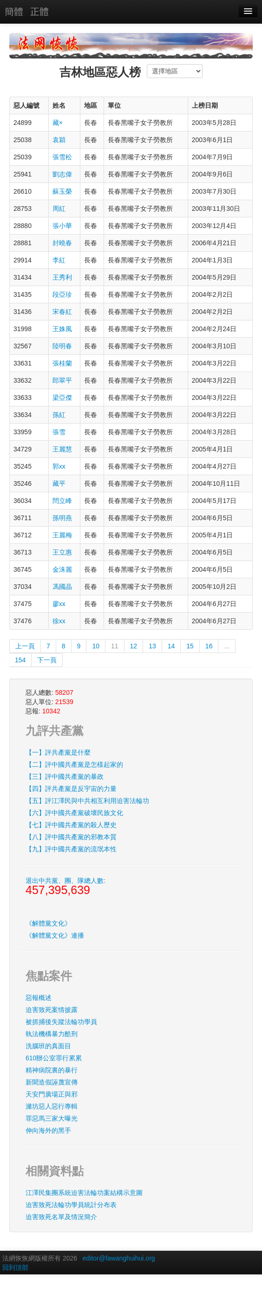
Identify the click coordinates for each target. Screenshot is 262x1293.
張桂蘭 (62, 363)
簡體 (14, 12)
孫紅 (59, 414)
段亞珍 (62, 294)
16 (209, 646)
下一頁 (47, 660)
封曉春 (62, 243)
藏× (57, 122)
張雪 (59, 432)
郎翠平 (62, 380)
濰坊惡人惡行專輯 (52, 1106)
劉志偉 (62, 174)
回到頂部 (15, 1267)
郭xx (59, 466)
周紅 (59, 208)
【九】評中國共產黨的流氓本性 (71, 849)
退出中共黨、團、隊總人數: (65, 886)
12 (134, 646)
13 (152, 646)
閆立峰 (62, 500)
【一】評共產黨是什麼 (58, 752)
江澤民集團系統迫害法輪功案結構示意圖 (84, 1192)
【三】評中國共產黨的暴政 (65, 776)
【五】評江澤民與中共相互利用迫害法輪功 (87, 800)
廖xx (59, 603)
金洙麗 (62, 569)
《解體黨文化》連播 (55, 935)
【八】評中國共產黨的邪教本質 (71, 837)
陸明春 (62, 346)
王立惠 (62, 552)
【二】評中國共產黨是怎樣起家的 (74, 764)
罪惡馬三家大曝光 (52, 1118)
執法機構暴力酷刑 (52, 1034)
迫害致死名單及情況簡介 (61, 1217)
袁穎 (59, 140)
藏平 (59, 483)
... (226, 646)
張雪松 (62, 157)
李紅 (59, 260)
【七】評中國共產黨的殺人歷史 (71, 825)
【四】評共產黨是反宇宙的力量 (71, 788)
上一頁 (25, 646)
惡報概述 (39, 997)
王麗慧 (62, 449)
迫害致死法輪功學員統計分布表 (71, 1204)
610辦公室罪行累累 (54, 1058)
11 (114, 646)
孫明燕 (62, 518)
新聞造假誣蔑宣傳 (52, 1082)
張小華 (62, 225)
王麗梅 (62, 535)
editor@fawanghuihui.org (119, 1258)
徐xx (59, 621)
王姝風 (62, 329)
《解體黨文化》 (48, 923)
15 (190, 646)
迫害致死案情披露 (52, 1009)
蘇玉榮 (62, 191)
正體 (39, 12)
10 (95, 646)
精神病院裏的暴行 (52, 1070)
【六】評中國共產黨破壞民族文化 (74, 812)
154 (20, 660)
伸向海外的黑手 (48, 1130)
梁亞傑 (62, 397)
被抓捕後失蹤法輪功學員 (61, 1021)
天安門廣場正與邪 (52, 1094)
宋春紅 (62, 311)
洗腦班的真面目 (48, 1046)
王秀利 (62, 277)
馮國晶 (62, 586)
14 (171, 646)
